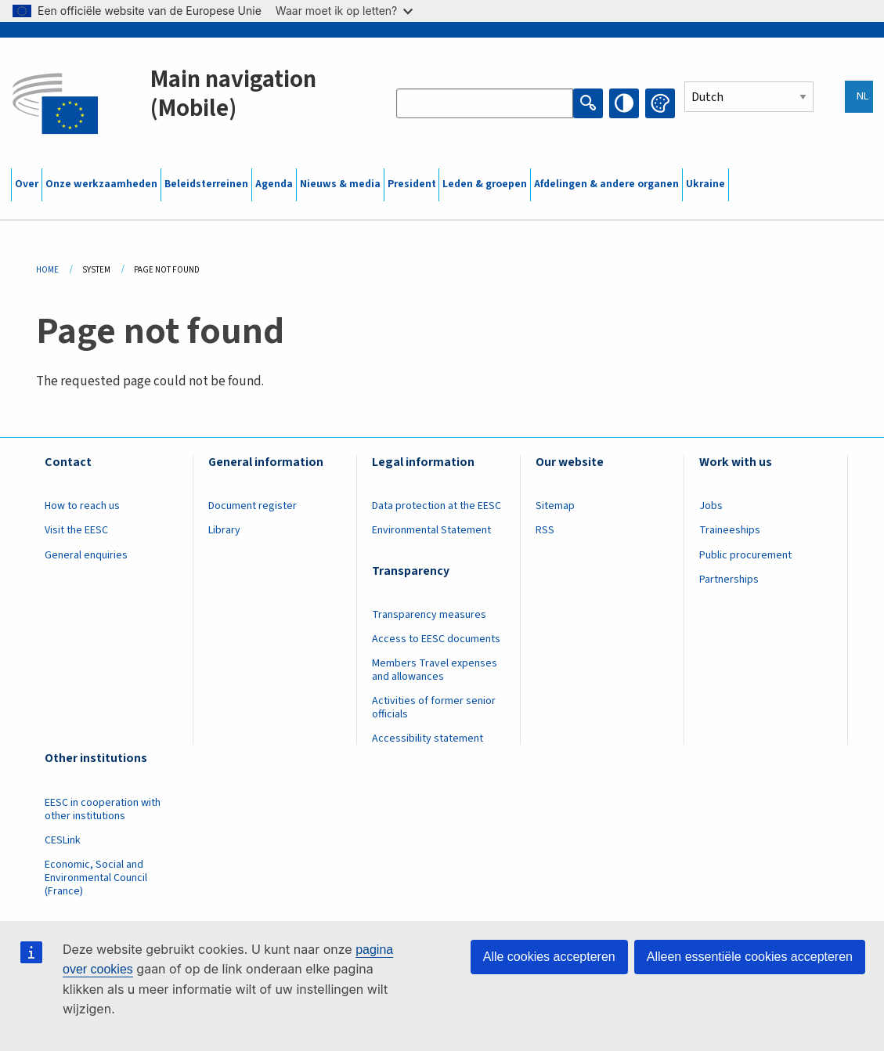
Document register (252, 506)
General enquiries (86, 555)
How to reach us (82, 506)
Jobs (711, 506)
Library (224, 530)
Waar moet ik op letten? (344, 10)
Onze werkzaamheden (101, 184)
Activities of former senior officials (434, 707)
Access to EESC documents (436, 639)
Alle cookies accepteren (549, 956)
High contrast (624, 103)
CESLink (63, 840)
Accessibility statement (427, 738)
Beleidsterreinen (206, 184)
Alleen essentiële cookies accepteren (750, 956)
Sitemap (555, 506)
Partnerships (729, 579)
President (412, 184)
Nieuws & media (340, 184)
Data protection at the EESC (436, 506)
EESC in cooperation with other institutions (103, 809)
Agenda (274, 184)
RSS (545, 530)
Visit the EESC (76, 530)
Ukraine (705, 184)
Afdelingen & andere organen (606, 184)
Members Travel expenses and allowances (434, 670)
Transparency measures (429, 615)
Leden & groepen (484, 184)
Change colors (660, 103)
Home (47, 270)
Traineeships (729, 530)
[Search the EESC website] (484, 103)
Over (26, 184)
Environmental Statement (431, 530)
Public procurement (745, 555)
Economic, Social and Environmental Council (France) (96, 878)
